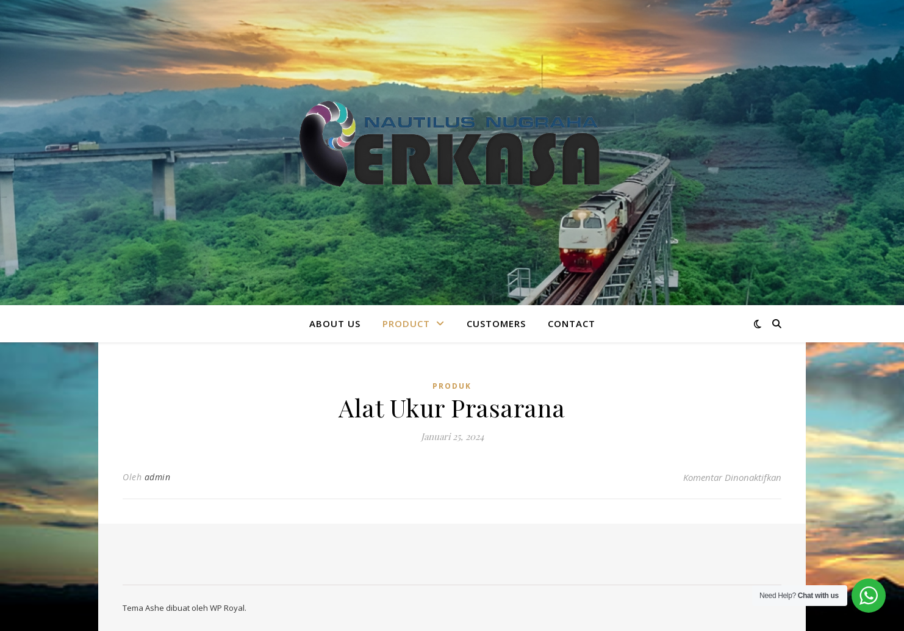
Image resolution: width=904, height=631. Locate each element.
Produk (452, 386)
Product (406, 323)
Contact (571, 323)
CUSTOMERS (496, 323)
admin (158, 477)
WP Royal (227, 607)
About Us (335, 323)
